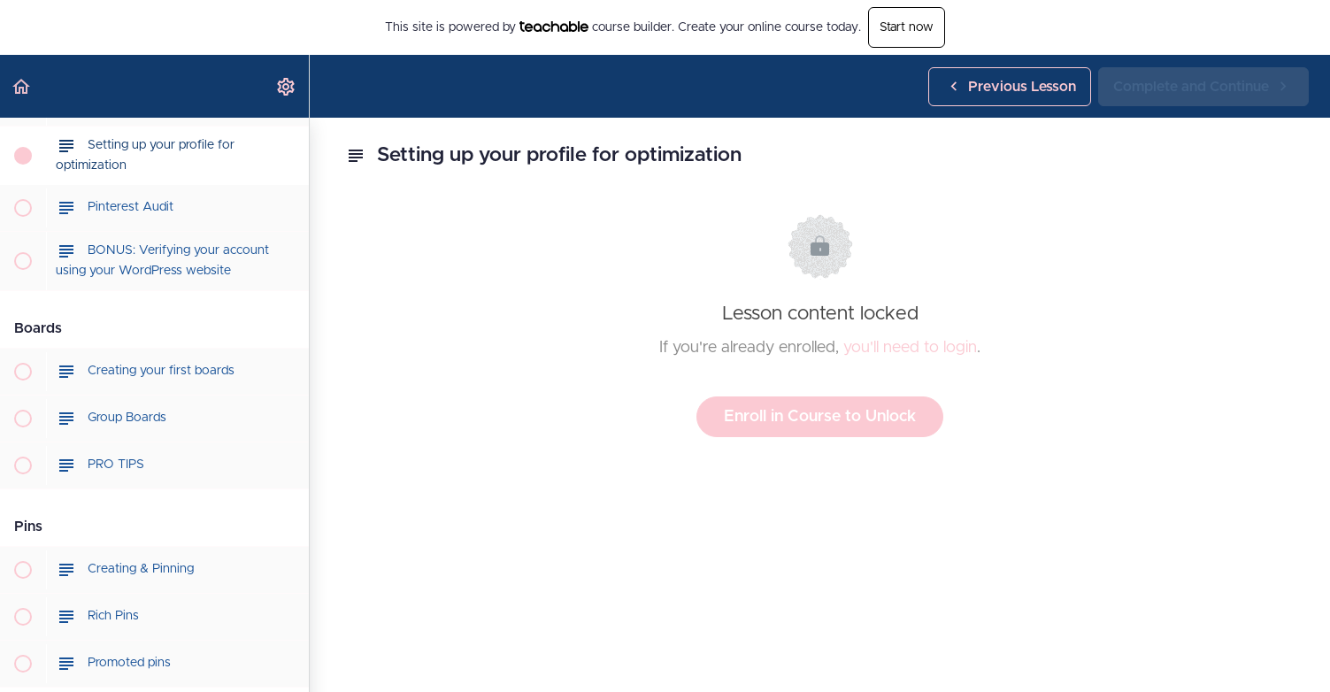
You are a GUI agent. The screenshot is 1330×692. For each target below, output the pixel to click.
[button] (22, 86)
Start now (907, 27)
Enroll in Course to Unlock (820, 417)
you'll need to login (910, 348)
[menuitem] (287, 86)
